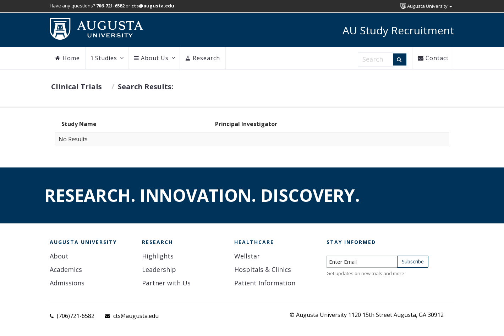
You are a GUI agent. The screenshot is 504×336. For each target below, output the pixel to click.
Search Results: (145, 86)
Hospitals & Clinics (262, 269)
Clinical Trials (76, 86)
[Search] (400, 59)
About (59, 256)
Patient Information (264, 283)
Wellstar (247, 256)
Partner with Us (166, 283)
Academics (66, 269)
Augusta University (426, 6)
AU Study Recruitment (398, 30)
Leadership (159, 269)
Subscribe (413, 261)
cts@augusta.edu (136, 316)
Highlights (158, 256)
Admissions (67, 283)
